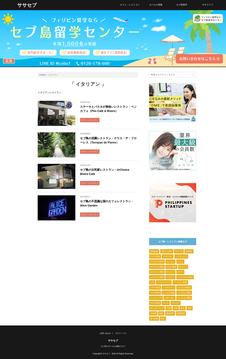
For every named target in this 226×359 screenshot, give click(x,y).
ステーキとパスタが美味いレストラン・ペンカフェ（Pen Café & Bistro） (108, 109)
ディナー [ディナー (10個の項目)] (170, 272)
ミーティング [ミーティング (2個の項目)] (156, 298)
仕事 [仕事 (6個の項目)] (176, 308)
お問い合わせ (105, 333)
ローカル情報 (155, 4)
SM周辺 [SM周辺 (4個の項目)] (189, 251)
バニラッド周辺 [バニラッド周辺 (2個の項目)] (157, 277)
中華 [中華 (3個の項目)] (168, 308)
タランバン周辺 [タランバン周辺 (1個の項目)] (157, 272)
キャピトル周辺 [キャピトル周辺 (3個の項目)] (157, 267)
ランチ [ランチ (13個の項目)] (166, 303)
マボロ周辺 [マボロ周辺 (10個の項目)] (155, 293)
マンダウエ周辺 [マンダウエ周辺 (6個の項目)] (184, 293)
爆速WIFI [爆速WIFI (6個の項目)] (170, 313)
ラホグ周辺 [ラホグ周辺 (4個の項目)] (155, 303)
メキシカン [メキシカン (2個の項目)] (169, 298)
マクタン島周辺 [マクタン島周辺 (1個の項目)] (184, 287)
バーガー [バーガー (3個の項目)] (170, 277)
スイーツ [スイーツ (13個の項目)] (183, 267)
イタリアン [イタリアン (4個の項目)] (167, 256)
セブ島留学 (181, 4)
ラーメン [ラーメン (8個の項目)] (175, 303)
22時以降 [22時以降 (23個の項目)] (154, 251)
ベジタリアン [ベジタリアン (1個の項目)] (168, 287)
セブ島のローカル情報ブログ (113, 346)
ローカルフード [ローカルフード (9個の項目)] (157, 308)
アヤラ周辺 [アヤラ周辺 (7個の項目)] (155, 256)
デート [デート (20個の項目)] (180, 272)
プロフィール (120, 333)
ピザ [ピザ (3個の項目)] (152, 282)
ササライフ (207, 4)
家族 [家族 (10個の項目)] (189, 308)
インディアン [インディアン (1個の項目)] (181, 256)
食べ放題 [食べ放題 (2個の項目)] (154, 318)
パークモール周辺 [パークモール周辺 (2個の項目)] (185, 277)
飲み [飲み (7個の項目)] (163, 318)
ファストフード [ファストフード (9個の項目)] (163, 282)
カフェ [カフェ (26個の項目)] (180, 262)
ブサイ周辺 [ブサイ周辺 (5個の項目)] (155, 287)
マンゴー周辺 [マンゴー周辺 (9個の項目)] (168, 293)
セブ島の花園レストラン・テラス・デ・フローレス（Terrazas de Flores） (108, 140)
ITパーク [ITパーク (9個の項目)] (179, 251)
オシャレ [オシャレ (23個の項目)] (170, 262)
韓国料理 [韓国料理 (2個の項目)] (181, 313)
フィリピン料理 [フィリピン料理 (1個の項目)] (180, 282)
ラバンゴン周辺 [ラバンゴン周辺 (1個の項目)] (184, 298)
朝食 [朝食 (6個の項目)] (161, 313)
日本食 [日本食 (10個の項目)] (153, 313)
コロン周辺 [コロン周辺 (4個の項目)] (171, 267)
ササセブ (27, 5)
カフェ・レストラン (130, 4)
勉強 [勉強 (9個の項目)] (182, 308)
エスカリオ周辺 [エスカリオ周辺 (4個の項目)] (157, 262)
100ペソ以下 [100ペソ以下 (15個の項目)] (166, 251)
